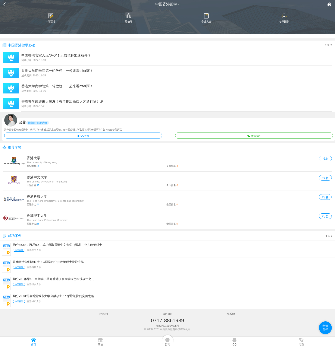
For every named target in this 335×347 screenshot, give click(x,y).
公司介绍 (103, 313)
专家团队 (284, 18)
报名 (325, 158)
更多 (328, 236)
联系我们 (232, 313)
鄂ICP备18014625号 (167, 325)
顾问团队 (167, 313)
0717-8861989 (167, 320)
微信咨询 (253, 135)
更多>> (328, 45)
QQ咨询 (83, 135)
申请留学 (51, 18)
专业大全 (206, 18)
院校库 (128, 18)
